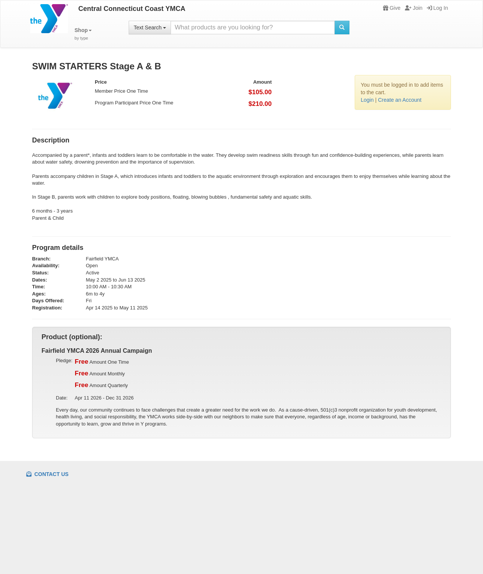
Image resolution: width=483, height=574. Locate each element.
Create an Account (399, 100)
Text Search (150, 27)
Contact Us (47, 474)
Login (367, 100)
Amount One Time (102, 361)
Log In (437, 8)
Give (391, 8)
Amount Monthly (100, 373)
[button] (83, 34)
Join (414, 8)
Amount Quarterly (101, 385)
